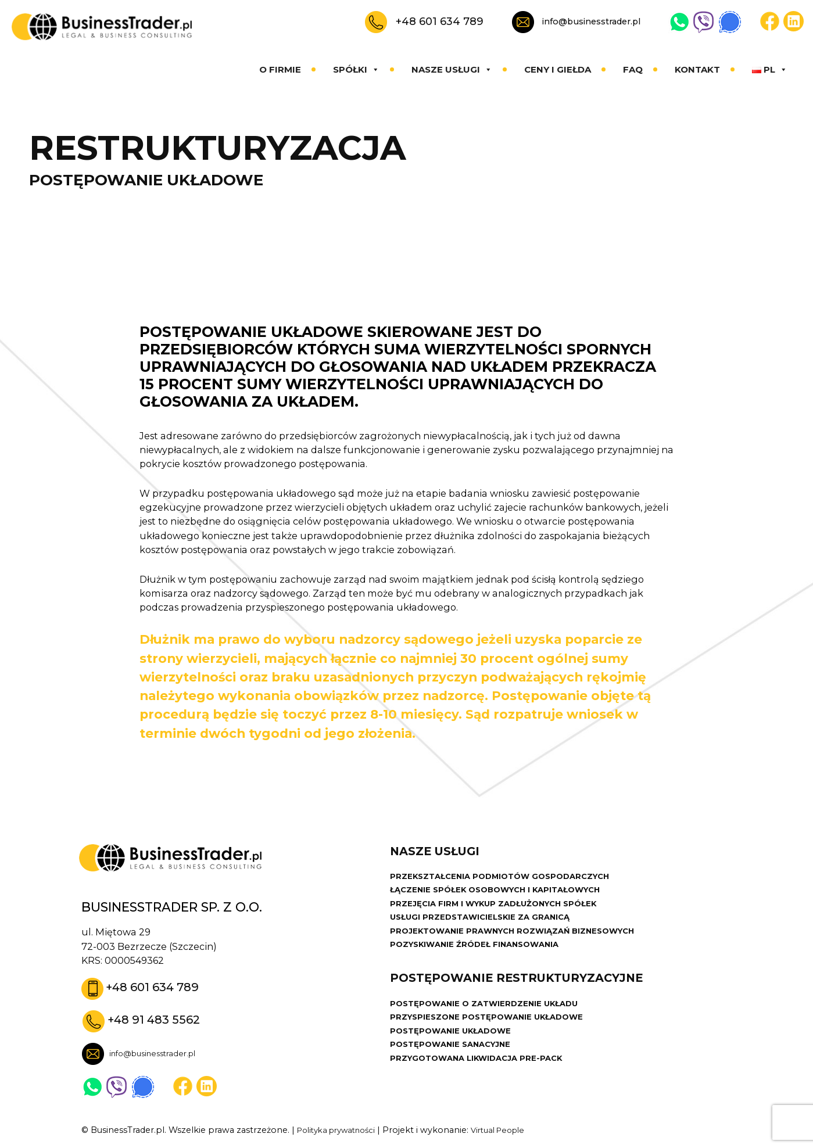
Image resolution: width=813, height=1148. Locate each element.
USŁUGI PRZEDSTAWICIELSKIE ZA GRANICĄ (486, 924)
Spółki (356, 69)
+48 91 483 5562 (158, 1020)
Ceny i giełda (557, 69)
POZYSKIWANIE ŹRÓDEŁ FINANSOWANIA (481, 954)
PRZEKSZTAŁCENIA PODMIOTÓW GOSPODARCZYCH (509, 880)
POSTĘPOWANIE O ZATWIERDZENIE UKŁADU (491, 1017)
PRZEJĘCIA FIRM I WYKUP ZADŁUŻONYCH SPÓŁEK (502, 910)
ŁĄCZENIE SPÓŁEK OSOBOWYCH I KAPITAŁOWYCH (504, 894)
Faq (633, 69)
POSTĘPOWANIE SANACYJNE (455, 1062)
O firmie (280, 69)
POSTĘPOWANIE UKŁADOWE (455, 1047)
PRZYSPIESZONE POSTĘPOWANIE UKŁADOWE (495, 1032)
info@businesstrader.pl (591, 21)
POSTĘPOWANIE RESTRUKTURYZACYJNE (527, 991)
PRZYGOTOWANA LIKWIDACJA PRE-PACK (483, 1076)
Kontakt (697, 69)
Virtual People (511, 1131)
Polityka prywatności (341, 1131)
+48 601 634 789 (439, 21)
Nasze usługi (451, 69)
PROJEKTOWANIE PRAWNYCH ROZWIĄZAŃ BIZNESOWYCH (523, 939)
